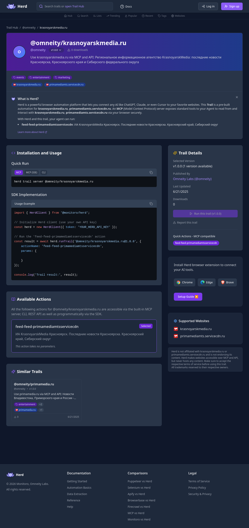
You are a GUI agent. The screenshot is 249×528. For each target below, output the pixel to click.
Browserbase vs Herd (141, 500)
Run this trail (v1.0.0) (205, 213)
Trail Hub (12, 27)
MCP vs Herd (136, 513)
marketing (62, 77)
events (18, 77)
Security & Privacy (200, 494)
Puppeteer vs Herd (140, 481)
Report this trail (185, 222)
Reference (73, 500)
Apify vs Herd (136, 494)
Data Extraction (77, 494)
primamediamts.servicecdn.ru (65, 84)
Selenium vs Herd (139, 487)
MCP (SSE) (31, 172)
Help (70, 507)
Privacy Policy (197, 487)
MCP (18, 172)
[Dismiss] (236, 97)
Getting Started (77, 481)
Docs (126, 7)
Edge (206, 282)
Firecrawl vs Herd (139, 507)
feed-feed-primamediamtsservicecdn (196, 243)
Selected (146, 326)
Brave (227, 282)
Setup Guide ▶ (188, 296)
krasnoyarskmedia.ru (27, 84)
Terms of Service (199, 481)
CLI (44, 172)
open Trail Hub (74, 6)
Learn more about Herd (32, 132)
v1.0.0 (56, 50)
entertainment (40, 77)
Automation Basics (79, 487)
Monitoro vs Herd (139, 519)
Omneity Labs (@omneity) (192, 179)
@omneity (29, 27)
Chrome (184, 282)
